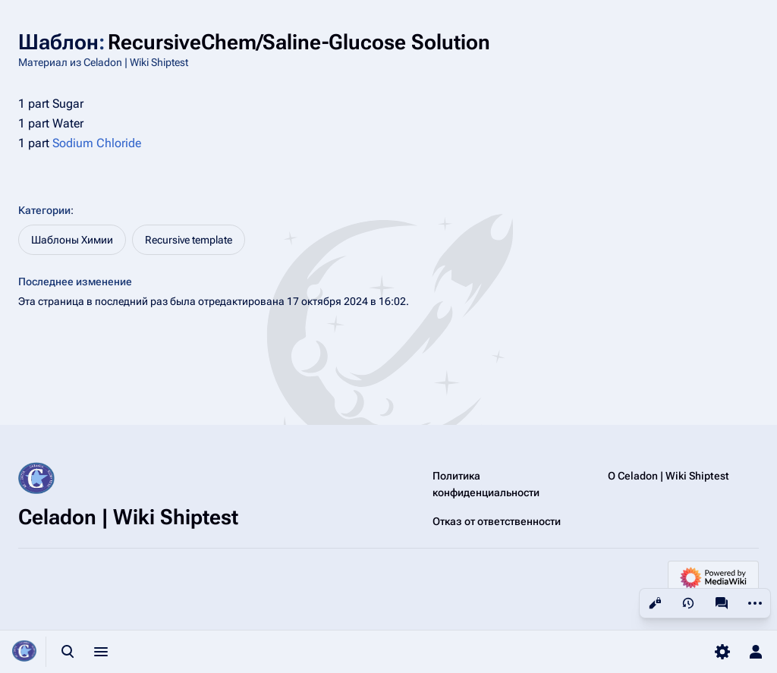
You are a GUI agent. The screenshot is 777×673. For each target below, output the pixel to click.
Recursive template (188, 240)
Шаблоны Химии (72, 240)
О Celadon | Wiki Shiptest (668, 476)
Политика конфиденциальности (486, 484)
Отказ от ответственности (497, 521)
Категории (44, 210)
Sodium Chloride (96, 143)
